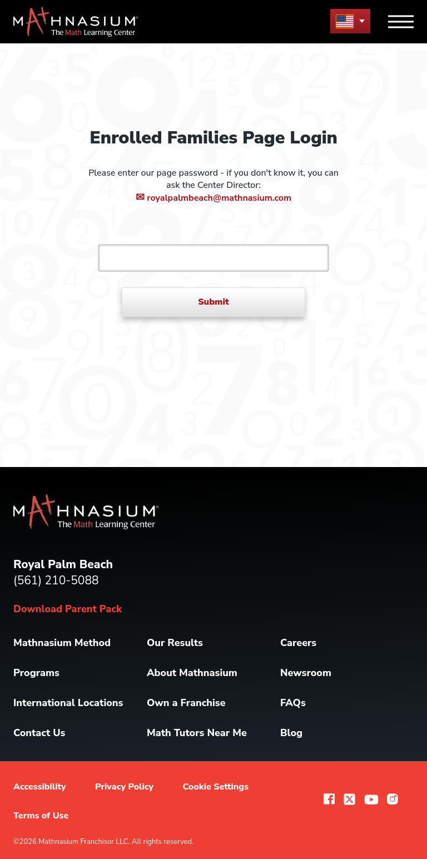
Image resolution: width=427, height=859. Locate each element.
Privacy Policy (124, 787)
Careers (298, 642)
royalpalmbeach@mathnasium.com (213, 198)
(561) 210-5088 (56, 580)
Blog (291, 732)
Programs (36, 672)
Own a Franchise (186, 702)
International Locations (68, 702)
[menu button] (350, 21)
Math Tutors (197, 732)
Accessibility (39, 787)
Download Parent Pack (67, 608)
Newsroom (305, 672)
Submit (213, 302)
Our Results (175, 642)
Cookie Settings (215, 787)
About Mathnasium (192, 672)
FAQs (293, 702)
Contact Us (39, 732)
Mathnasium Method (62, 642)
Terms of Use (40, 816)
